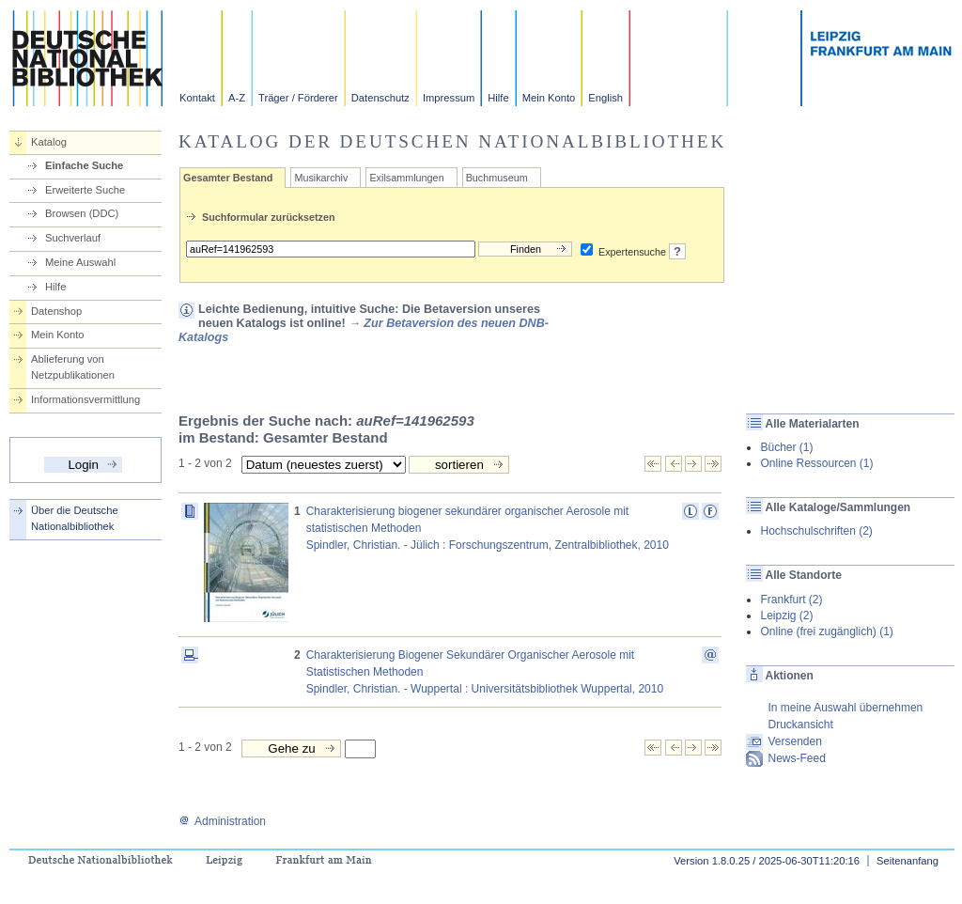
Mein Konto (549, 97)
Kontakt (197, 97)
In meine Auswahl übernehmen (845, 707)
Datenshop (56, 311)
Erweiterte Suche (85, 189)
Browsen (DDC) (81, 213)
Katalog (49, 142)
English (605, 97)
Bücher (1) (786, 447)
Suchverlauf (73, 237)
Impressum (448, 97)
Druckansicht (800, 724)
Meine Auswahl (80, 262)
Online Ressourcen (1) (816, 463)
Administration (222, 821)
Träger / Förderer (298, 97)
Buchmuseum (497, 177)
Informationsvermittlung (85, 399)
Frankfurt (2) (791, 599)
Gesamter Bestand (227, 177)
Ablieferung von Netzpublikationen (73, 367)
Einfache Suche (84, 165)
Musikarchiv (321, 177)
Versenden (794, 741)
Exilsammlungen (406, 177)
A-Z (236, 97)
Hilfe (498, 97)
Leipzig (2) (786, 615)
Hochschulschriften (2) (816, 531)
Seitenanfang (908, 860)
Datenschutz (380, 97)
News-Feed (796, 758)
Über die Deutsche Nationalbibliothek (74, 518)
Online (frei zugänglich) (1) (826, 631)
